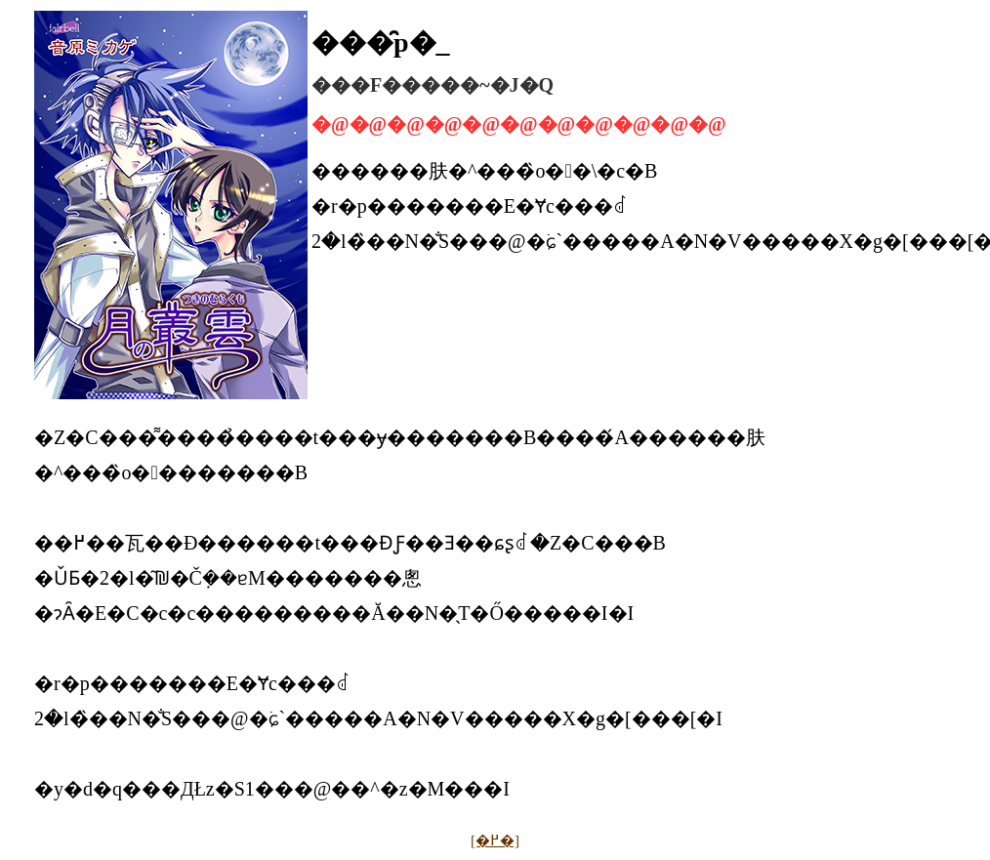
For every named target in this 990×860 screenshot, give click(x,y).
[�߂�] (495, 840)
